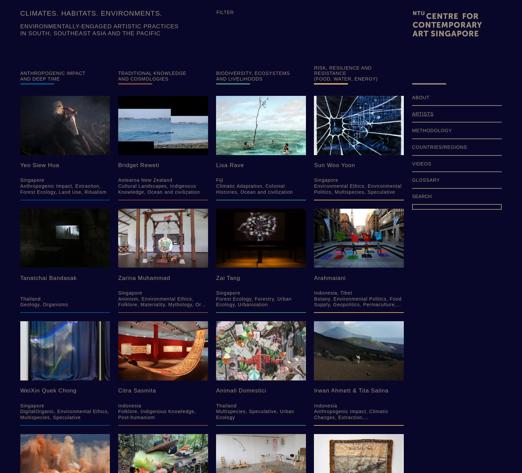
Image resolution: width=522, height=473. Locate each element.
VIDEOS (421, 163)
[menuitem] (457, 100)
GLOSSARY (426, 180)
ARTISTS (423, 114)
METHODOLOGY (432, 130)
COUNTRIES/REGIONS (439, 147)
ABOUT (421, 97)
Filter (225, 12)
